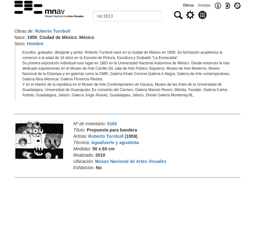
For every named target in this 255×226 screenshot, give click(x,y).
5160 (112, 123)
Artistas (204, 5)
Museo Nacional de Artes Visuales (130, 161)
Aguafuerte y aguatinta (115, 142)
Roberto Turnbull (52, 31)
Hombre (35, 43)
